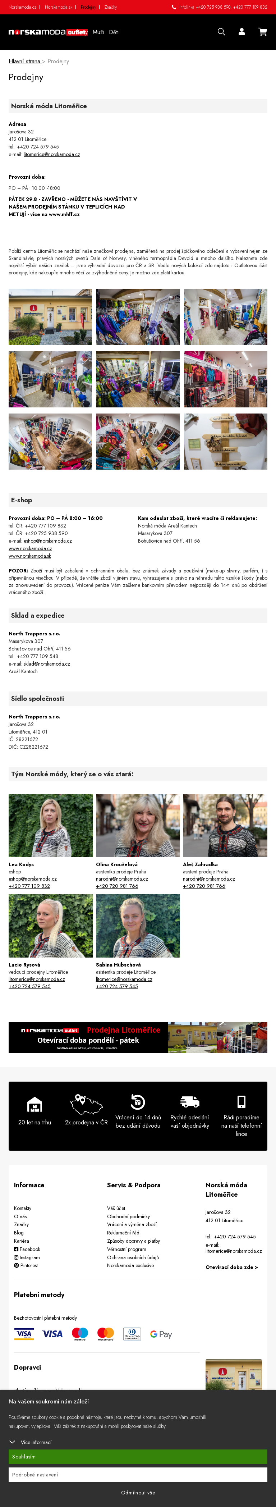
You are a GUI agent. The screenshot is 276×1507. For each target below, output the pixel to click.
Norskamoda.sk (58, 7)
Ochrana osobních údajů (133, 1257)
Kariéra (21, 1241)
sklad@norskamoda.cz (47, 663)
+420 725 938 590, (214, 7)
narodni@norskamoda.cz (122, 878)
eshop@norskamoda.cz (48, 540)
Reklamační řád (123, 1232)
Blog (19, 1232)
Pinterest (26, 1265)
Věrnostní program (126, 1249)
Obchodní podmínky (128, 1216)
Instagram (27, 1257)
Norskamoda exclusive (130, 1265)
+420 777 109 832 (250, 7)
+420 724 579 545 (30, 986)
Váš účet (116, 1208)
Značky (111, 7)
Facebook (27, 1249)
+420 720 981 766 (117, 886)
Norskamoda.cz (22, 7)
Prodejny (88, 7)
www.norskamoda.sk (30, 556)
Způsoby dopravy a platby (133, 1241)
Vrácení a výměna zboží (132, 1224)
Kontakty (22, 1208)
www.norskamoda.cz (30, 548)
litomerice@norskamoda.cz (52, 154)
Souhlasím (24, 1456)
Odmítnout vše (138, 1492)
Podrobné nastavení (35, 1474)
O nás (20, 1216)
